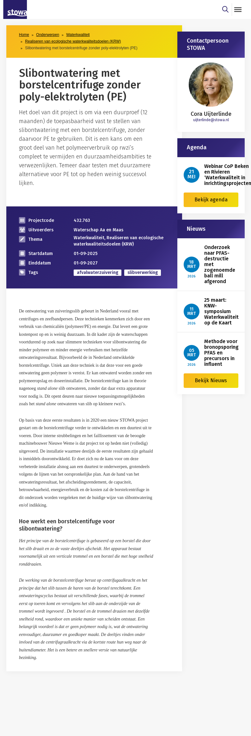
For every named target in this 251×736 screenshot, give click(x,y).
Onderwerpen (47, 35)
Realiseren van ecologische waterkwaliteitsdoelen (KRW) (73, 41)
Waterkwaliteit (77, 35)
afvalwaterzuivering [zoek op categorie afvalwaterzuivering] (97, 272)
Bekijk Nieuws (211, 380)
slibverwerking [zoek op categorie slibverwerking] (142, 272)
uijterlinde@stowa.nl (211, 120)
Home (24, 35)
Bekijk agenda (211, 200)
